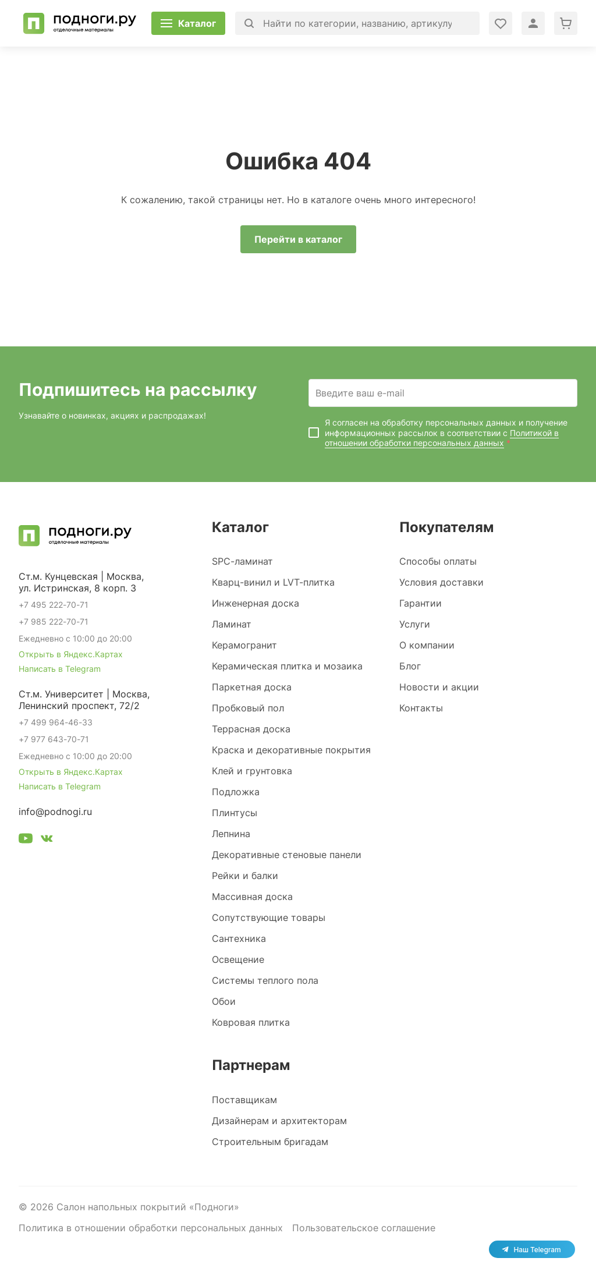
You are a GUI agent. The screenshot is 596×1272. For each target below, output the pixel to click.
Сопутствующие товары (268, 917)
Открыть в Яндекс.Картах (71, 654)
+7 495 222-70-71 (53, 605)
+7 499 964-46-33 (56, 722)
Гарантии (420, 603)
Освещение (238, 959)
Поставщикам (244, 1100)
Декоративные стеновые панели (286, 854)
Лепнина (231, 833)
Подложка (236, 792)
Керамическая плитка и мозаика (287, 666)
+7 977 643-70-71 (54, 739)
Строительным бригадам (270, 1141)
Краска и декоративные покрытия (291, 750)
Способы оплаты (438, 561)
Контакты (421, 708)
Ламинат (231, 624)
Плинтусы (234, 813)
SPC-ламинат (242, 561)
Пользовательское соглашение (363, 1228)
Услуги (414, 624)
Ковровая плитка (251, 1022)
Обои (224, 1001)
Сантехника (239, 938)
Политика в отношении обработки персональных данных (151, 1228)
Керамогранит (244, 645)
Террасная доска (251, 729)
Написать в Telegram (60, 669)
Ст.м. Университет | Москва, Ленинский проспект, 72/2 (84, 699)
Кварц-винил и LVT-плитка (273, 582)
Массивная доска (252, 896)
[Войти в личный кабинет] (500, 23)
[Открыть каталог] (188, 23)
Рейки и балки (245, 875)
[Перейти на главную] (80, 23)
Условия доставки (441, 582)
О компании (427, 645)
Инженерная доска (255, 603)
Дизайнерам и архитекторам (279, 1120)
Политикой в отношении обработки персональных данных (442, 438)
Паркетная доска (252, 687)
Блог (410, 666)
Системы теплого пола (265, 980)
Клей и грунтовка (252, 771)
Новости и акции (439, 687)
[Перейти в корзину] (565, 23)
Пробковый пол (248, 708)
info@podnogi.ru (55, 811)
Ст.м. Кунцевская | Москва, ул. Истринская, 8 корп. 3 (81, 582)
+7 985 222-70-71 (53, 621)
